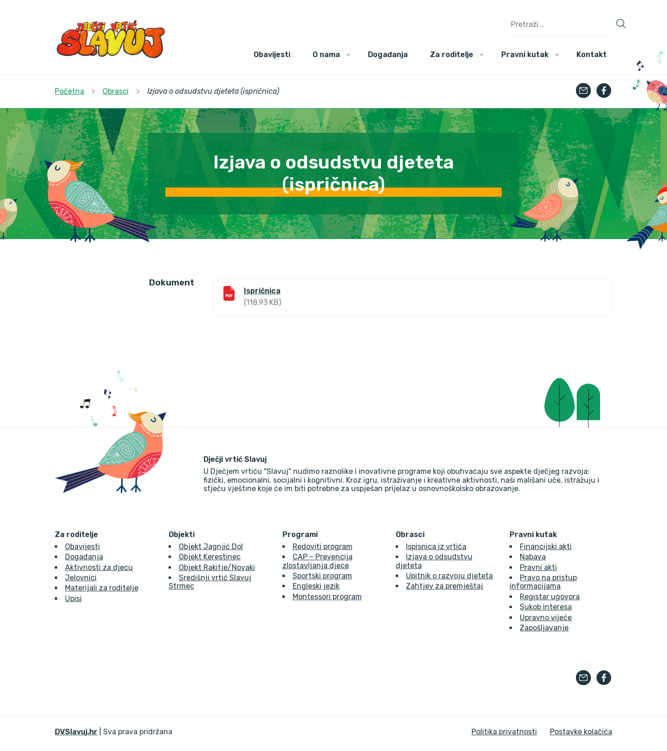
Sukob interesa (546, 606)
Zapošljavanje (544, 627)
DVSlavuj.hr (76, 731)
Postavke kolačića (581, 731)
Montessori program (327, 596)
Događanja (388, 54)
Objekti (182, 535)
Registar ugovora (550, 596)
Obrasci (410, 535)
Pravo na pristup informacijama (543, 581)
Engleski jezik (316, 586)
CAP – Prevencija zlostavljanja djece (317, 561)
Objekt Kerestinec (210, 556)
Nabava (533, 556)
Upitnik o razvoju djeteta (449, 575)
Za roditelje (451, 54)
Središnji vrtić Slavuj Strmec (210, 581)
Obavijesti (272, 54)
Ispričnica (262, 290)
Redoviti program (323, 546)
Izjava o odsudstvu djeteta (434, 561)
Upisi (73, 598)
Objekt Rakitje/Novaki (217, 567)
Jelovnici (81, 577)
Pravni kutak (525, 54)
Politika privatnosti (504, 731)
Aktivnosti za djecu (99, 567)
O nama (326, 54)
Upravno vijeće (546, 617)
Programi (300, 535)
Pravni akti (538, 567)
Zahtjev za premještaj (444, 586)
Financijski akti (546, 546)
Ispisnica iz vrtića (436, 546)
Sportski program (322, 575)
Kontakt (591, 54)
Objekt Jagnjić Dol (211, 546)
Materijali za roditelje (101, 587)
